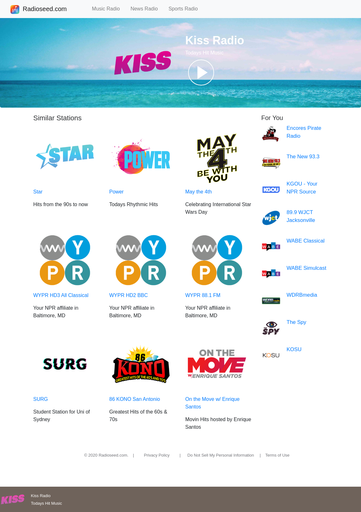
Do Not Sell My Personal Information (220, 455)
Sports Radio (185, 8)
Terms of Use (277, 455)
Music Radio (108, 8)
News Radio (146, 8)
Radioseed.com (44, 9)
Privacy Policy (157, 455)
